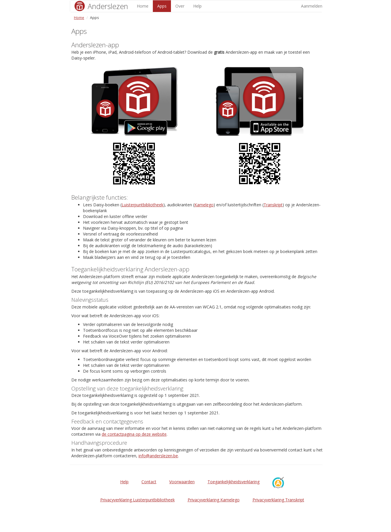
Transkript (273, 204)
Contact (148, 481)
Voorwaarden (182, 481)
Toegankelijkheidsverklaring (233, 481)
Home (142, 6)
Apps (162, 6)
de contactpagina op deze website (134, 434)
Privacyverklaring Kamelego (214, 500)
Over (179, 6)
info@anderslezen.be (158, 455)
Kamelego (204, 204)
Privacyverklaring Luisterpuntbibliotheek (137, 500)
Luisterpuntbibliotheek (142, 204)
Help (197, 6)
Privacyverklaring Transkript (278, 500)
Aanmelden (311, 6)
